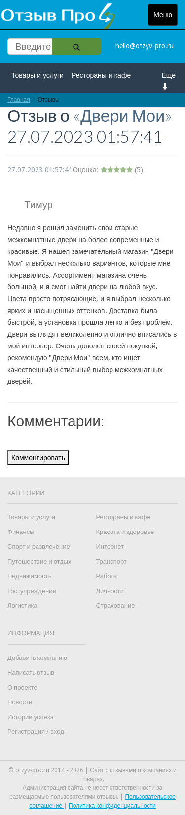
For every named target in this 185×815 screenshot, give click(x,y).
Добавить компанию (37, 657)
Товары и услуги (37, 75)
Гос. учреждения (31, 591)
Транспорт (111, 561)
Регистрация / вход (35, 731)
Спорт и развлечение (38, 546)
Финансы (21, 531)
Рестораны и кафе (101, 75)
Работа (106, 576)
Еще (169, 80)
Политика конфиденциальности (112, 805)
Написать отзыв (30, 672)
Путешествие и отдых (39, 561)
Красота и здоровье (125, 531)
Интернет (110, 546)
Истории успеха (30, 717)
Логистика (22, 605)
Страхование (115, 605)
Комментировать (38, 458)
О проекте (22, 687)
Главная (18, 99)
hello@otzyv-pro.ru (144, 46)
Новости (19, 702)
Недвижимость (29, 576)
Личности (110, 591)
